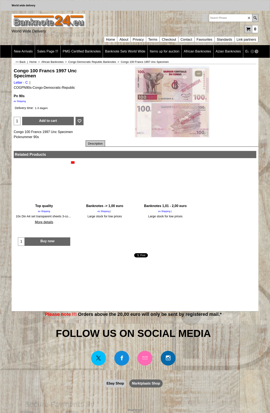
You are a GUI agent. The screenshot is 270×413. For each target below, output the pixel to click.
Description (95, 143)
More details (44, 222)
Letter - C (21, 82)
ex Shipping (20, 101)
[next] (256, 51)
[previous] (252, 51)
